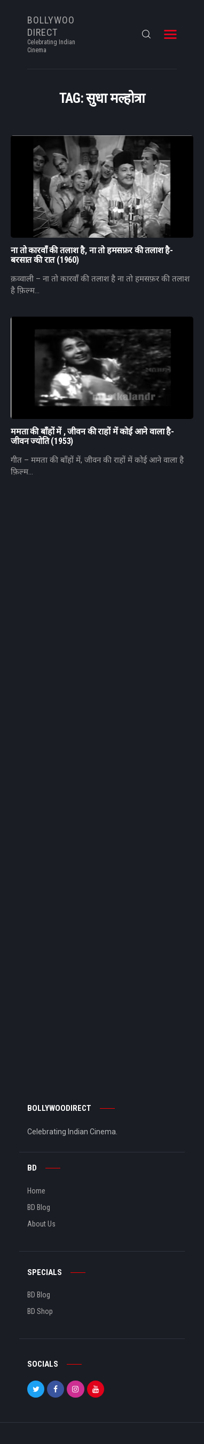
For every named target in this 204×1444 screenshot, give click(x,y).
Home (36, 1191)
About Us (41, 1224)
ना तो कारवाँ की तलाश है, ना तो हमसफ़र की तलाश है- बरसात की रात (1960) (92, 255)
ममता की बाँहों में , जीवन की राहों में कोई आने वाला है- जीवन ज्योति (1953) (92, 436)
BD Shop (40, 1311)
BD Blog (38, 1207)
